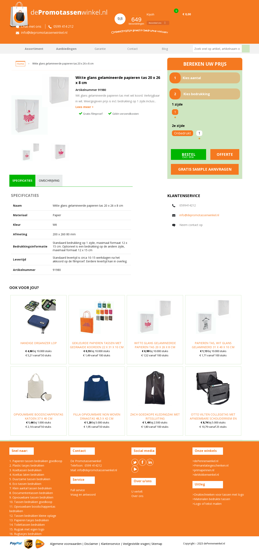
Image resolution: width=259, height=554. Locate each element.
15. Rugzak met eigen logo (26, 529)
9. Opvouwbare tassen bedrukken (31, 497)
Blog (165, 49)
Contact (132, 49)
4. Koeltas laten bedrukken (26, 475)
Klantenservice (111, 544)
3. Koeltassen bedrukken (25, 470)
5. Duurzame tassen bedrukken (29, 479)
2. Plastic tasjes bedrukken (26, 465)
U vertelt (137, 491)
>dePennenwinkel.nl (205, 461)
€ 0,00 (187, 14)
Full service (77, 490)
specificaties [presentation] (22, 180)
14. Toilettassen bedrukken (27, 525)
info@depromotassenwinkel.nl (199, 215)
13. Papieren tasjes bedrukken (29, 520)
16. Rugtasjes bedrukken (25, 534)
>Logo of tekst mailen (207, 504)
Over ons (137, 496)
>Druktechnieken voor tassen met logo (218, 494)
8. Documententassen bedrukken (31, 493)
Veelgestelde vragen (136, 544)
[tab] (22, 180)
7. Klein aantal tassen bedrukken (30, 488)
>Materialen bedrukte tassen (211, 499)
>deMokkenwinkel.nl (205, 475)
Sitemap (156, 544)
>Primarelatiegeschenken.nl (210, 465)
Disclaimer (91, 544)
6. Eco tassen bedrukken (25, 484)
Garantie (100, 49)
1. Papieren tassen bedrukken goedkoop (35, 461)
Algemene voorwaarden (66, 544)
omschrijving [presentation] (49, 180)
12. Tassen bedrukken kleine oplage (32, 516)
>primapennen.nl (203, 470)
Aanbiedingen (66, 49)
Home (14, 48)
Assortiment (34, 49)
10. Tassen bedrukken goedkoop (30, 502)
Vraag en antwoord (83, 494)
